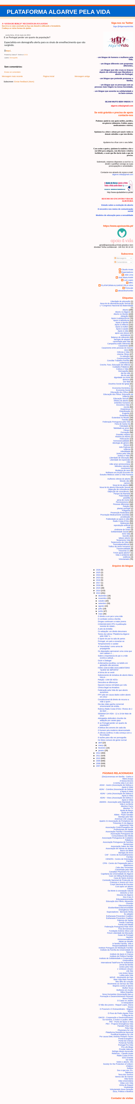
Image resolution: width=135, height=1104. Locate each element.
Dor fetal (126, 382)
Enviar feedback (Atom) (24, 82)
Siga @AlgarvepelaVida (123, 26)
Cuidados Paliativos (121, 367)
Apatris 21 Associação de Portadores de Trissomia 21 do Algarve (116, 822)
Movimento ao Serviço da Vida (120, 984)
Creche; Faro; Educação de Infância (115, 365)
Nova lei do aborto (120, 485)
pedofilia (126, 498)
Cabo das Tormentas (124, 867)
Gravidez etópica (123, 434)
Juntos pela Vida (123, 453)
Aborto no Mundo (121, 314)
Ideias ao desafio (126, 941)
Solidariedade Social (119, 532)
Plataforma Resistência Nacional (119, 1032)
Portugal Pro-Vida (125, 1045)
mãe (128, 462)
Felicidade (124, 426)
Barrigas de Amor (126, 853)
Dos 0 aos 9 (128, 897)
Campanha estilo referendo (118, 344)
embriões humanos (122, 403)
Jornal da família (126, 965)
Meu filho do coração (124, 982)
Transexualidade (123, 549)
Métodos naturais (122, 466)
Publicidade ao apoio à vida (117, 519)
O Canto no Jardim (125, 1001)
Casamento (123, 346)
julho (100, 609)
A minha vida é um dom (123, 783)
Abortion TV (128, 808)
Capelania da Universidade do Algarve (117, 874)
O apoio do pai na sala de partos (111, 639)
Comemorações (123, 358)
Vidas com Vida (126, 1083)
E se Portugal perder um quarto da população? (27, 37)
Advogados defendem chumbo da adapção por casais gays (112, 719)
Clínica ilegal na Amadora (108, 687)
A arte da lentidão (105, 629)
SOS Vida (126, 534)
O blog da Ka (127, 1015)
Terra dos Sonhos (125, 1074)
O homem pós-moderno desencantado (114, 730)
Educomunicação (126, 905)
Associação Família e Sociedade (119, 832)
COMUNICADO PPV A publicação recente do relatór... (112, 625)
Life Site (129, 971)
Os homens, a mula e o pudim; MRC (117, 1020)
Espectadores (127, 272)
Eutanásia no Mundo (120, 418)
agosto (101, 606)
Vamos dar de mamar (124, 1077)
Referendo (124, 523)
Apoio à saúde (122, 329)
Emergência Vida (126, 910)
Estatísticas (125, 409)
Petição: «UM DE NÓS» (108, 680)
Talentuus (129, 1072)
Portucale (129, 288)
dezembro (102, 596)
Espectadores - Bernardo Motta (120, 912)
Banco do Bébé (126, 851)
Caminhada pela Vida (124, 870)
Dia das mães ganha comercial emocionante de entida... (111, 705)
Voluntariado (124, 559)
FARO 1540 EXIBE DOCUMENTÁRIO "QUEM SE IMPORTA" (114, 669)
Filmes (126, 430)
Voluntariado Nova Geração (121, 1089)
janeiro (101, 750)
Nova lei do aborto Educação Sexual (115, 487)
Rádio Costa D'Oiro (125, 1055)
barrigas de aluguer (122, 339)
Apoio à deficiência (121, 320)
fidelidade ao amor (121, 428)
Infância (127, 449)
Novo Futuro (128, 998)
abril (100, 743)
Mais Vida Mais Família (123, 979)
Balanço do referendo (120, 337)
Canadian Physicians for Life (121, 872)
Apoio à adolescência (120, 318)
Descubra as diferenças (108, 682)
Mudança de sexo (122, 470)
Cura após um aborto (124, 886)
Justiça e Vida (123, 456)
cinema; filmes (123, 354)
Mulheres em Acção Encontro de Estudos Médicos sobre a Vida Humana (116, 473)
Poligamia (126, 510)
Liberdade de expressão (120, 460)
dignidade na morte (122, 377)
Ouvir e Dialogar (105, 660)
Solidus (130, 1068)
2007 (98, 766)
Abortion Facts (127, 806)
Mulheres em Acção (125, 990)
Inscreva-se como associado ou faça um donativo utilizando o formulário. (31, 26)
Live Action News (126, 973)
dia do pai (125, 375)
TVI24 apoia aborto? (121, 553)
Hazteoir (129, 937)
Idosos (126, 445)
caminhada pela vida (121, 341)
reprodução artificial (122, 525)
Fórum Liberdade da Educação (120, 933)
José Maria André (125, 277)
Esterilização (125, 411)
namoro (127, 483)
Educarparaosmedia (124, 899)
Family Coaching (126, 922)
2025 (98, 572)
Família (125, 420)
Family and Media (125, 924)
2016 (98, 585)
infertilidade (125, 451)
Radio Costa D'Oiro (121, 521)
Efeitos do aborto (121, 401)
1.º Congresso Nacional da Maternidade (116, 306)
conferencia (124, 363)
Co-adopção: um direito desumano (112, 631)
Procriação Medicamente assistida (114, 515)
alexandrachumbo (125, 291)
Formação (125, 432)
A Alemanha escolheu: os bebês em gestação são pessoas (113, 664)
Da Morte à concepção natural (120, 891)
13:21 (26, 54)
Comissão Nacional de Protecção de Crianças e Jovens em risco (117, 881)
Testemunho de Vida (119, 542)
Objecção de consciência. (118, 491)
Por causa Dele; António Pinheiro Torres (116, 1036)
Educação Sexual (120, 398)
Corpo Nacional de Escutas (121, 884)
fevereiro (102, 748)
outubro (101, 601)
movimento (125, 468)
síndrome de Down (122, 529)
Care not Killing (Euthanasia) (121, 876)
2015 (98, 588)
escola (126, 407)
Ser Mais (129, 1060)
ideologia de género (121, 443)
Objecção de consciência (118, 489)
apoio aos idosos (122, 333)
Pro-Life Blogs (127, 1047)
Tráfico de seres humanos (119, 546)
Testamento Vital (123, 540)
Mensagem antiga (82, 76)
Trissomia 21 (123, 551)
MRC (131, 283)
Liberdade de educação (120, 301)
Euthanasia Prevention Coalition (119, 916)
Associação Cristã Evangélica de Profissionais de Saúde (119, 828)
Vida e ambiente (122, 555)
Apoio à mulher (121, 327)
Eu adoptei (128, 914)
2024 (98, 575)
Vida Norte (128, 1079)
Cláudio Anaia (127, 269)
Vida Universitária (125, 1081)
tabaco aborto (124, 538)
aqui (8, 50)
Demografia (14, 58)
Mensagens (120, 258)
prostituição (125, 517)
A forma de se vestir (106, 672)
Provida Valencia (126, 1049)
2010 (98, 758)
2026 (98, 570)
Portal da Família (126, 1043)
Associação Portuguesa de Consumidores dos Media (122, 835)
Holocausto (124, 439)
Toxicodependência (121, 544)
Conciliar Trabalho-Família (118, 360)
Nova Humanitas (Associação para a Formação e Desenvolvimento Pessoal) (116, 995)
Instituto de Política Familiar (121, 956)
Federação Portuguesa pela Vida (116, 422)
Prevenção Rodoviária (120, 513)
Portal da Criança (126, 1041)
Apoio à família (122, 322)
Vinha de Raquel (126, 1085)
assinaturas (125, 335)
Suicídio (125, 536)
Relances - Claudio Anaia (122, 1053)
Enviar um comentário (12, 72)
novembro (102, 598)
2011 (98, 756)
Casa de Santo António (123, 878)
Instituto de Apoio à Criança (121, 954)
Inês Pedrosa (124, 447)
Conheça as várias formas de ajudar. (16, 28)
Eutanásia (124, 415)
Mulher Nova (127, 988)
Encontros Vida (122, 405)
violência (126, 557)
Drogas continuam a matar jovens (112, 621)
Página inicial (48, 76)
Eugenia (125, 413)
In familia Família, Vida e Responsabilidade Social (122, 944)
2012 (98, 753)
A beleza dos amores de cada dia (112, 728)
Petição (126, 506)
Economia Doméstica (121, 388)
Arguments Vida (126, 825)
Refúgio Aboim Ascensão (122, 1051)
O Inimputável (127, 1003)
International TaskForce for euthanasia (117, 963)
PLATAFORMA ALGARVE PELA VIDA (58, 11)
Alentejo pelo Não (125, 817)
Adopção (124, 316)
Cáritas (130, 889)
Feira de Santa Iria (122, 424)
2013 (98, 593)
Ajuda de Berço (126, 810)
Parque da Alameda (122, 494)
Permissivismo (122, 502)
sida (128, 527)
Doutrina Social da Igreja (119, 384)
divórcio (126, 379)
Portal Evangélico (125, 1039)
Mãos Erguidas (126, 992)
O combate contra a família (109, 619)
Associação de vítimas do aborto (119, 848)
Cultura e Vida (122, 369)
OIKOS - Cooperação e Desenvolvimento (115, 1017)
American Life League (124, 819)
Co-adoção (124, 356)
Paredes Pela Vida (125, 1026)
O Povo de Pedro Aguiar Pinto (120, 1013)
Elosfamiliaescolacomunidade (120, 908)
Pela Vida (129, 1028)
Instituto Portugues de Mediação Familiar (116, 948)
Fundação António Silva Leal (121, 931)
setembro (102, 603)
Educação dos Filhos (119, 392)
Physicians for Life (125, 1030)
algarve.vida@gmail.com (122, 174)
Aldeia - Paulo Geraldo (123, 815)
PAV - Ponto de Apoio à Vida (121, 1022)
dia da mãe (125, 373)
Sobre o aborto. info (124, 1062)
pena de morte (123, 500)
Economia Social (123, 390)
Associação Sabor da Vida (122, 846)
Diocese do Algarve (125, 895)
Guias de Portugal (125, 935)
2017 (98, 583)
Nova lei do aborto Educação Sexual (115, 303)
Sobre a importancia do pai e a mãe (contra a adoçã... (113, 657)
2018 (98, 580)
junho (100, 611)
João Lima (128, 275)
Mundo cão (124, 481)
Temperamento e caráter (108, 644)
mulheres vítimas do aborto (118, 479)
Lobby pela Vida (126, 975)
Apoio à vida (123, 331)
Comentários (120, 262)
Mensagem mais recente (12, 76)
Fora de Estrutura (125, 929)
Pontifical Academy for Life (122, 1034)
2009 (98, 761)
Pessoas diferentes (121, 504)
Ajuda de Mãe (127, 812)
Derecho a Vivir (126, 893)
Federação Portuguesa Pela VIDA (119, 927)
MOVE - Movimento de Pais (121, 977)
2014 (98, 591)
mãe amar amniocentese (119, 464)
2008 (98, 763)
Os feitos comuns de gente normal (112, 740)
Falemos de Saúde (125, 920)
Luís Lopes (128, 280)
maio (100, 614)
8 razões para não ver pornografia (112, 737)
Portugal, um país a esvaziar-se (111, 641)
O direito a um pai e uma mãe (110, 616)
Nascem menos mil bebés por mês (112, 685)
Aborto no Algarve (122, 312)
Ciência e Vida (123, 352)
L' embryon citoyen (125, 969)
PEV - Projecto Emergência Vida (119, 1024)
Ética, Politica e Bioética (123, 1091)
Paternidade (124, 496)
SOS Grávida (127, 1058)
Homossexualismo (125, 939)
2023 (98, 578)
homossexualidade (121, 441)
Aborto (125, 310)
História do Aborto (122, 437)
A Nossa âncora (126, 781)
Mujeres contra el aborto (123, 986)
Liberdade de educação (119, 458)
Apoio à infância (121, 325)
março (101, 745)
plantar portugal (123, 508)
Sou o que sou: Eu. (125, 1070)
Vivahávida (128, 1087)
